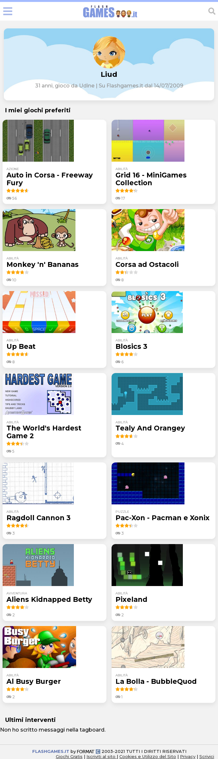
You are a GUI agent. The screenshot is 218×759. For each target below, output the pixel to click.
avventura (16, 593)
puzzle (122, 512)
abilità (121, 169)
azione (12, 169)
